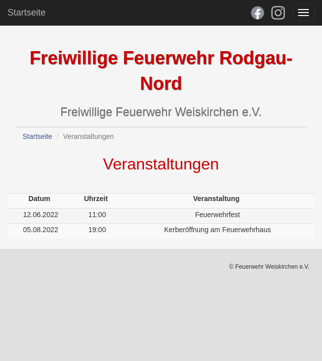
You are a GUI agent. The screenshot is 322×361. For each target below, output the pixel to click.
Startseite (27, 13)
